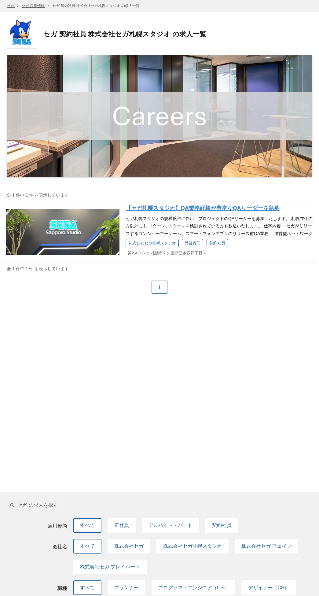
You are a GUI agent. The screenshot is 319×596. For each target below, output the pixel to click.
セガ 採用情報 (33, 6)
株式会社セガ (129, 546)
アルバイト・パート (170, 525)
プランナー (126, 587)
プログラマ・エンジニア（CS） (193, 587)
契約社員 (222, 525)
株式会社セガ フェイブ (266, 546)
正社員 (121, 525)
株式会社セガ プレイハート (110, 566)
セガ (11, 6)
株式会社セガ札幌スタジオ (192, 546)
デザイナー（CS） (268, 587)
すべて (87, 525)
